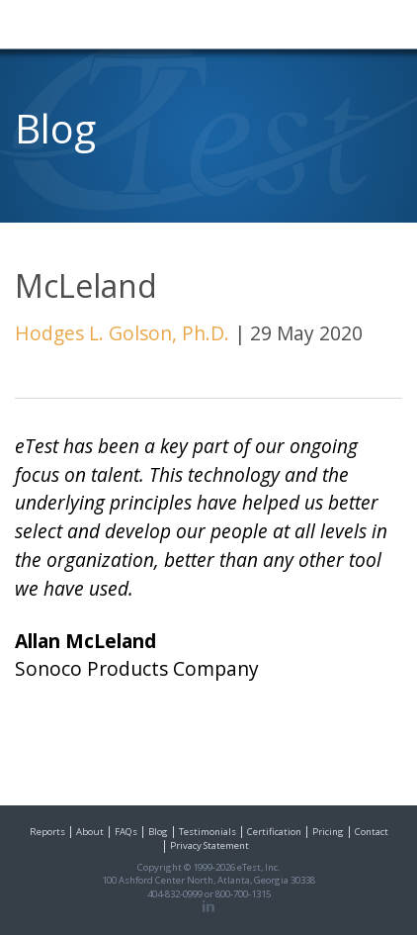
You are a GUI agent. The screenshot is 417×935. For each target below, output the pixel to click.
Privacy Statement (209, 845)
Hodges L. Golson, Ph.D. (122, 333)
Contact (371, 831)
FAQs (126, 831)
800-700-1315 (243, 894)
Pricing (328, 831)
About (90, 831)
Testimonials (207, 831)
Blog (158, 831)
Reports (47, 831)
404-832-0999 (175, 894)
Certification (274, 831)
